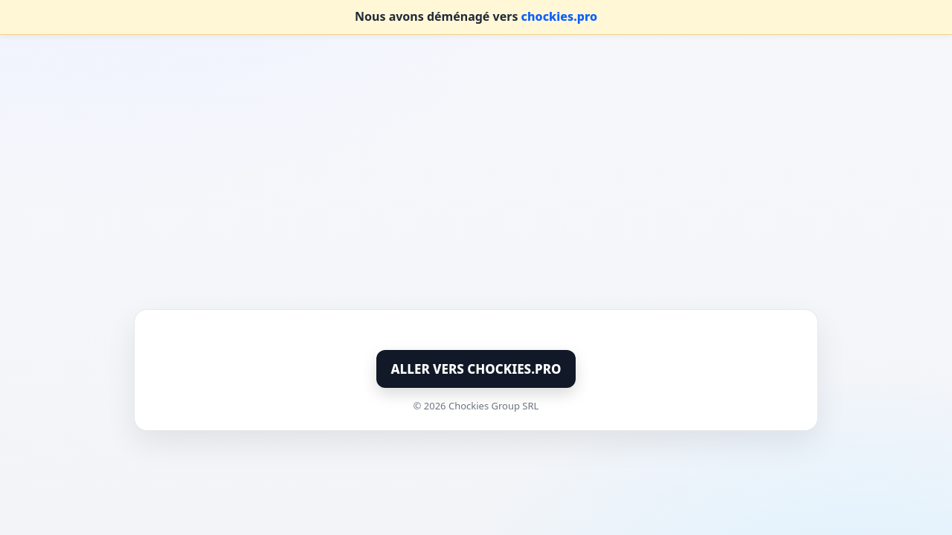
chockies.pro (559, 16)
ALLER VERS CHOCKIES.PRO (476, 368)
